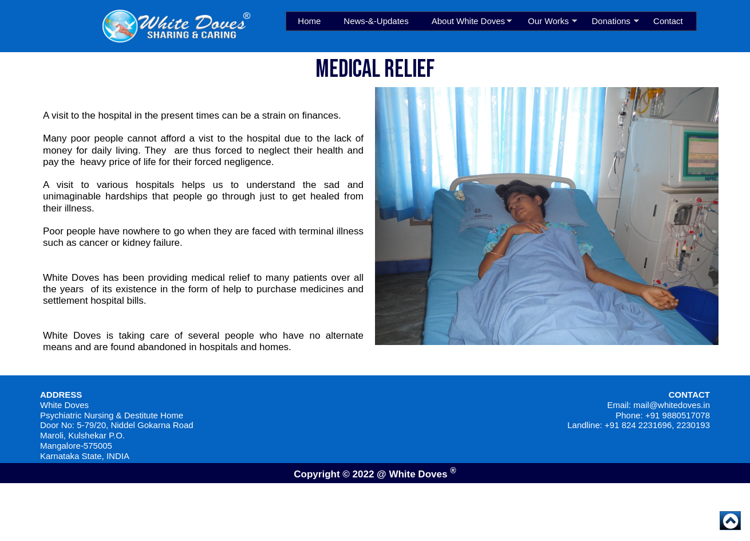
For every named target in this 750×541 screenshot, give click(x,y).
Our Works (548, 21)
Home (309, 21)
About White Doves (468, 21)
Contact (668, 21)
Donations (611, 21)
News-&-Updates (376, 21)
